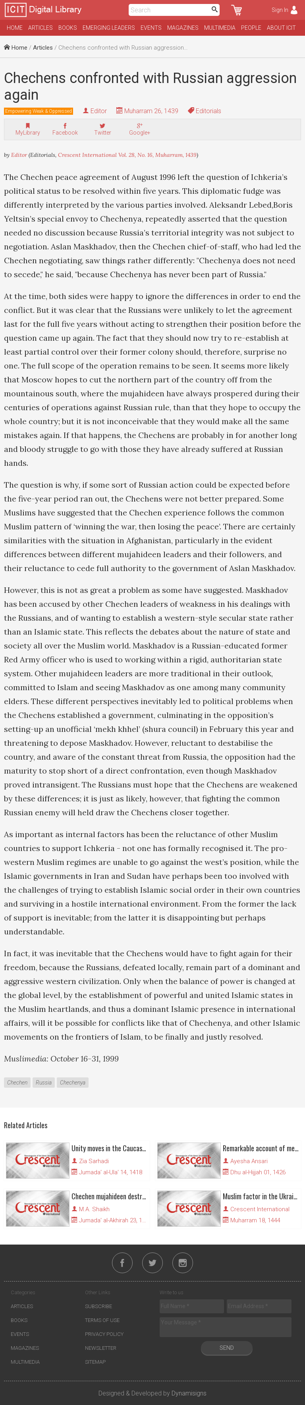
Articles (40, 28)
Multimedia (220, 28)
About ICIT (281, 28)
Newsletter (100, 1348)
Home (15, 28)
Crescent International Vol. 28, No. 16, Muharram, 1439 (127, 154)
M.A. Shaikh (94, 1209)
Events (151, 28)
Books (67, 28)
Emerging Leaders (109, 28)
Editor (99, 111)
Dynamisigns (189, 1393)
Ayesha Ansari (249, 1161)
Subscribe (98, 1306)
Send (227, 1347)
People (251, 28)
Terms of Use (102, 1320)
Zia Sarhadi (94, 1161)
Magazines (183, 28)
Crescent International (260, 1209)
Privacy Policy (104, 1334)
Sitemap (95, 1362)
